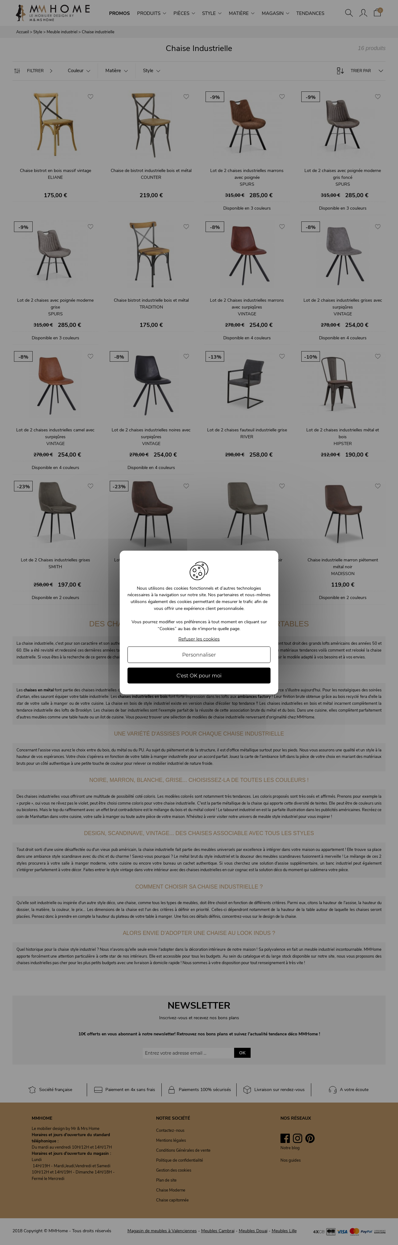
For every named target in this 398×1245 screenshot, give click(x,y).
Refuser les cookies (199, 639)
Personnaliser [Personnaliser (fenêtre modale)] (199, 655)
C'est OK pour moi (198, 676)
